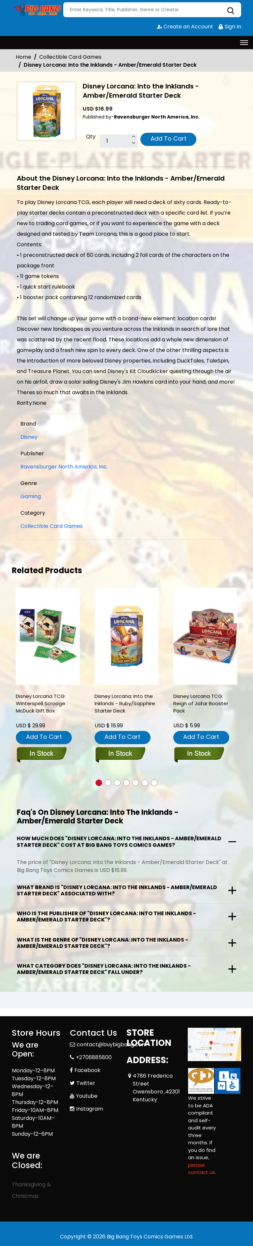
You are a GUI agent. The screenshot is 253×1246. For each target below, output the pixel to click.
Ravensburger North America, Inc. (64, 466)
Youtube (87, 1096)
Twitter (85, 1083)
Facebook (87, 1070)
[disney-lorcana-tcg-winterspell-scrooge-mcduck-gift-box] (48, 636)
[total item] (118, 141)
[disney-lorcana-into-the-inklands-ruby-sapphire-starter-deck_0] (126, 636)
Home (23, 57)
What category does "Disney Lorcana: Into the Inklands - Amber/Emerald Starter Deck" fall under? (104, 969)
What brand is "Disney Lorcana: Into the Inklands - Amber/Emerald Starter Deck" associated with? (117, 890)
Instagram (89, 1109)
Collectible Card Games (70, 57)
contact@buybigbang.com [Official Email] (112, 1044)
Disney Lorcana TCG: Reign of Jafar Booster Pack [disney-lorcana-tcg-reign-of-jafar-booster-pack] (200, 703)
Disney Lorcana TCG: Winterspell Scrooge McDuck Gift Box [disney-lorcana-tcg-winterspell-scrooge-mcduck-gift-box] (41, 703)
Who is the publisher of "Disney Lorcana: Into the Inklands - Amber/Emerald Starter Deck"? (106, 916)
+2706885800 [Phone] (94, 1057)
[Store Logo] (36, 10)
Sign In (229, 26)
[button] (99, 782)
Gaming (30, 496)
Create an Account (185, 26)
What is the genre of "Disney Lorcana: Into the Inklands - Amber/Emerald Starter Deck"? (102, 943)
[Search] (152, 9)
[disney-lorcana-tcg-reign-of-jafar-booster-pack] (205, 636)
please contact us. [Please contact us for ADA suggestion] (202, 1168)
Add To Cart (168, 138)
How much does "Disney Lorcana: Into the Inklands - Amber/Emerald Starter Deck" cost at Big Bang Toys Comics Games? (119, 841)
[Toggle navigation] (244, 42)
